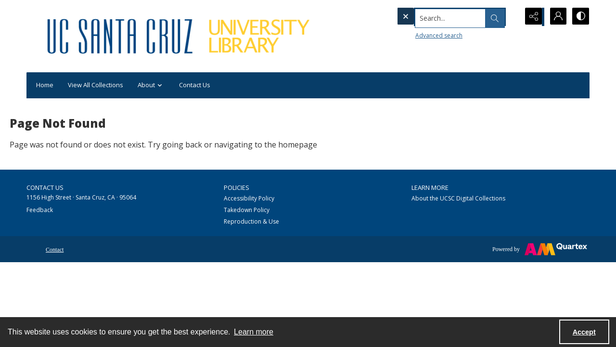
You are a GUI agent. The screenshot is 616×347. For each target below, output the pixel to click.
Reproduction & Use (251, 221)
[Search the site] (437, 17)
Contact (55, 249)
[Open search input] (508, 17)
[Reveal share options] (532, 17)
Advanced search (419, 34)
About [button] (151, 85)
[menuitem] (55, 248)
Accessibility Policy (249, 198)
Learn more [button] (253, 332)
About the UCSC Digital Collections (458, 198)
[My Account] (556, 17)
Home (44, 84)
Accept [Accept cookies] (584, 332)
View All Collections (95, 84)
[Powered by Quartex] (540, 249)
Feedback (39, 210)
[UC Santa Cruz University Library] (180, 36)
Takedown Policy (247, 210)
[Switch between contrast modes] (580, 17)
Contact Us (194, 84)
